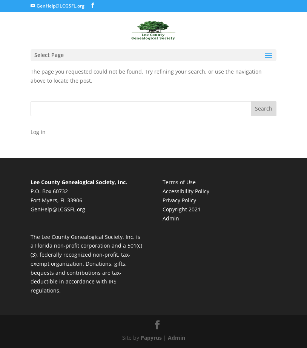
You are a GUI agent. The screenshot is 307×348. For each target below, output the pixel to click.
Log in (38, 132)
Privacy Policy (179, 200)
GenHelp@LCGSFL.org (58, 209)
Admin (171, 218)
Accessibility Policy (186, 191)
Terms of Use (179, 182)
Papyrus (151, 337)
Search (263, 108)
